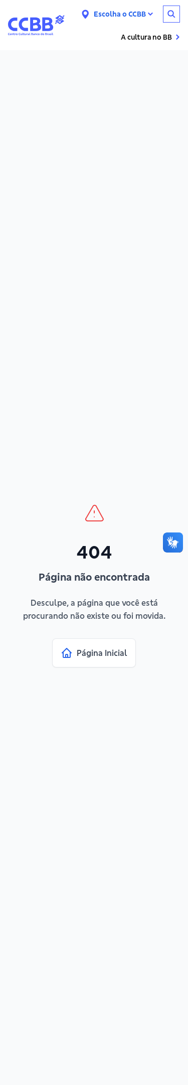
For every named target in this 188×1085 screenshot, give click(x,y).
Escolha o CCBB (123, 14)
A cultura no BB (150, 37)
